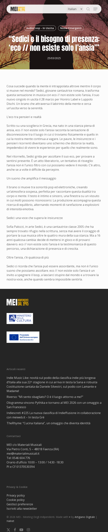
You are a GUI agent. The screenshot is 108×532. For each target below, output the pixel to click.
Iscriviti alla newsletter (22, 509)
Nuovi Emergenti (71, 28)
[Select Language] (75, 9)
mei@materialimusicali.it (23, 454)
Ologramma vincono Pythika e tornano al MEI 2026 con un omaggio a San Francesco (54, 405)
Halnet (10, 521)
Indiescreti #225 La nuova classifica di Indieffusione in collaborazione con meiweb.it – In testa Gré (54, 415)
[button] (95, 9)
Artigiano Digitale (85, 517)
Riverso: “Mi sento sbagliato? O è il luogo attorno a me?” (45, 397)
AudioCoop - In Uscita (40, 28)
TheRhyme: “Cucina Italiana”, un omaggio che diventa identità (48, 423)
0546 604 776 (21, 458)
